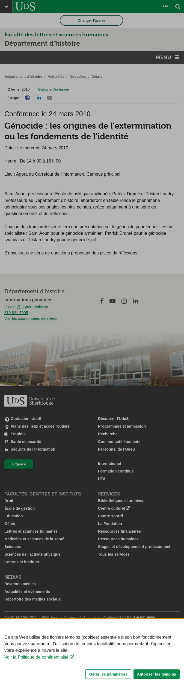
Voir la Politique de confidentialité (36, 670)
